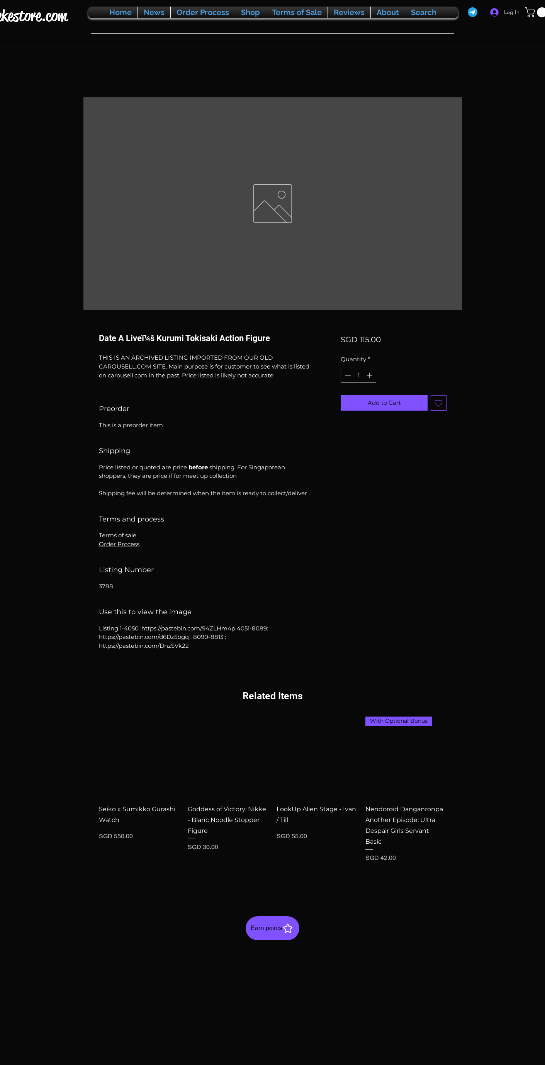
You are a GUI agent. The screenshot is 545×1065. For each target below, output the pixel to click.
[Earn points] (272, 928)
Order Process (119, 544)
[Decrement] (347, 375)
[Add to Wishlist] (439, 403)
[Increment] (370, 375)
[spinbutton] (358, 375)
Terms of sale (117, 535)
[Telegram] (472, 12)
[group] (272, 800)
